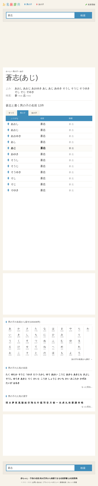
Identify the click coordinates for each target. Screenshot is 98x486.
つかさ (29, 374)
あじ (50, 88)
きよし (86, 374)
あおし (18, 88)
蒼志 (43, 124)
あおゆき (37, 88)
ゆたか (14, 374)
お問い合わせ (37, 482)
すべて (11, 113)
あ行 (21, 71)
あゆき (58, 88)
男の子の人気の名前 (16, 368)
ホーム (8, 71)
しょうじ (52, 378)
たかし (42, 374)
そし (17, 92)
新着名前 (63, 482)
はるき (16, 383)
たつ (35, 374)
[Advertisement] (49, 45)
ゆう (48, 374)
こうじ (62, 374)
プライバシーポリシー (51, 482)
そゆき (30, 92)
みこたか (74, 378)
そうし (66, 88)
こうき (44, 378)
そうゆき (84, 88)
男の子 (15, 71)
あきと (24, 378)
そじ (23, 92)
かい (67, 378)
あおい (54, 374)
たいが (9, 383)
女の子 (34, 113)
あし (45, 88)
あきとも (77, 374)
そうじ (75, 88)
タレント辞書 (72, 482)
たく (8, 374)
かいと (36, 378)
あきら (69, 374)
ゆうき (16, 378)
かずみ (83, 378)
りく (30, 378)
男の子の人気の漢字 (16, 396)
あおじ (27, 88)
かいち (61, 378)
